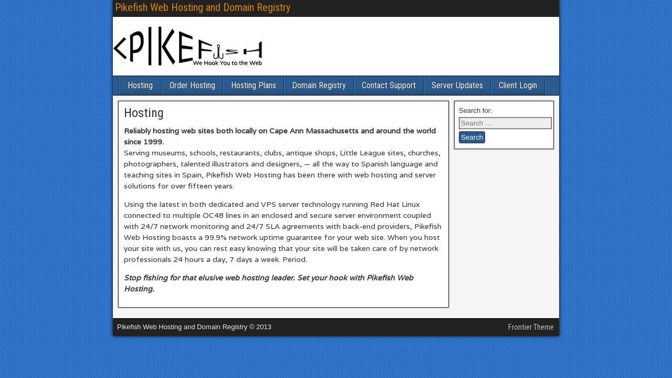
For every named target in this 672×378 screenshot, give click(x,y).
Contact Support (389, 85)
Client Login (518, 85)
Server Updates (457, 85)
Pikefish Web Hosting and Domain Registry (202, 7)
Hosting (140, 85)
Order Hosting (192, 85)
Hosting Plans (253, 85)
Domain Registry (319, 85)
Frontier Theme (531, 327)
